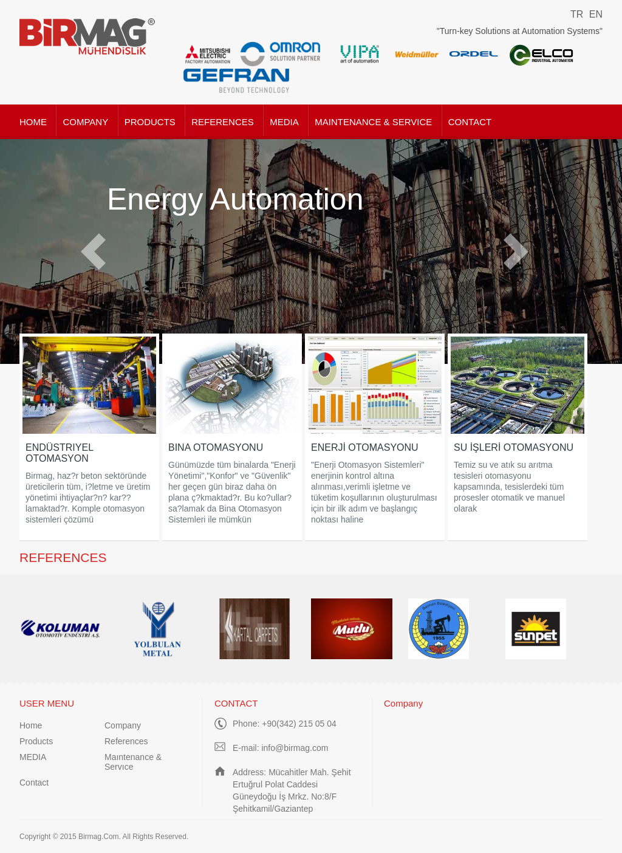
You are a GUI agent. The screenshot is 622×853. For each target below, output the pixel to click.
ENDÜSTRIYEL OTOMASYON (59, 453)
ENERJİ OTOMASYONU (365, 447)
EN (596, 14)
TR (576, 14)
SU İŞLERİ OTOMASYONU (513, 447)
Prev (93, 251)
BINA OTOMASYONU (215, 447)
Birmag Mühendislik (87, 36)
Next (516, 251)
